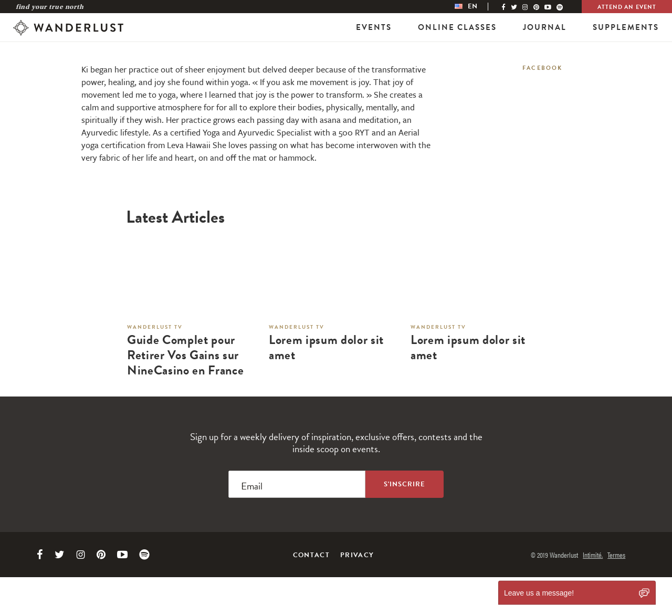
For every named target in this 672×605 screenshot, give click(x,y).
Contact (311, 555)
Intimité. (593, 554)
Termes (616, 554)
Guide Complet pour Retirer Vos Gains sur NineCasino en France (185, 355)
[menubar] (477, 6)
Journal (544, 27)
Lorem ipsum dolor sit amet (326, 347)
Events (374, 27)
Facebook (542, 68)
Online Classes (457, 27)
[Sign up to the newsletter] (404, 484)
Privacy (357, 555)
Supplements (626, 27)
